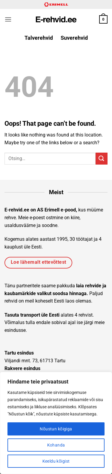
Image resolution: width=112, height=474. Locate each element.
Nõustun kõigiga (56, 429)
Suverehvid (74, 38)
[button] (8, 19)
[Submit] (102, 158)
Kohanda (56, 445)
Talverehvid (38, 38)
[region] (56, 423)
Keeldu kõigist (56, 461)
